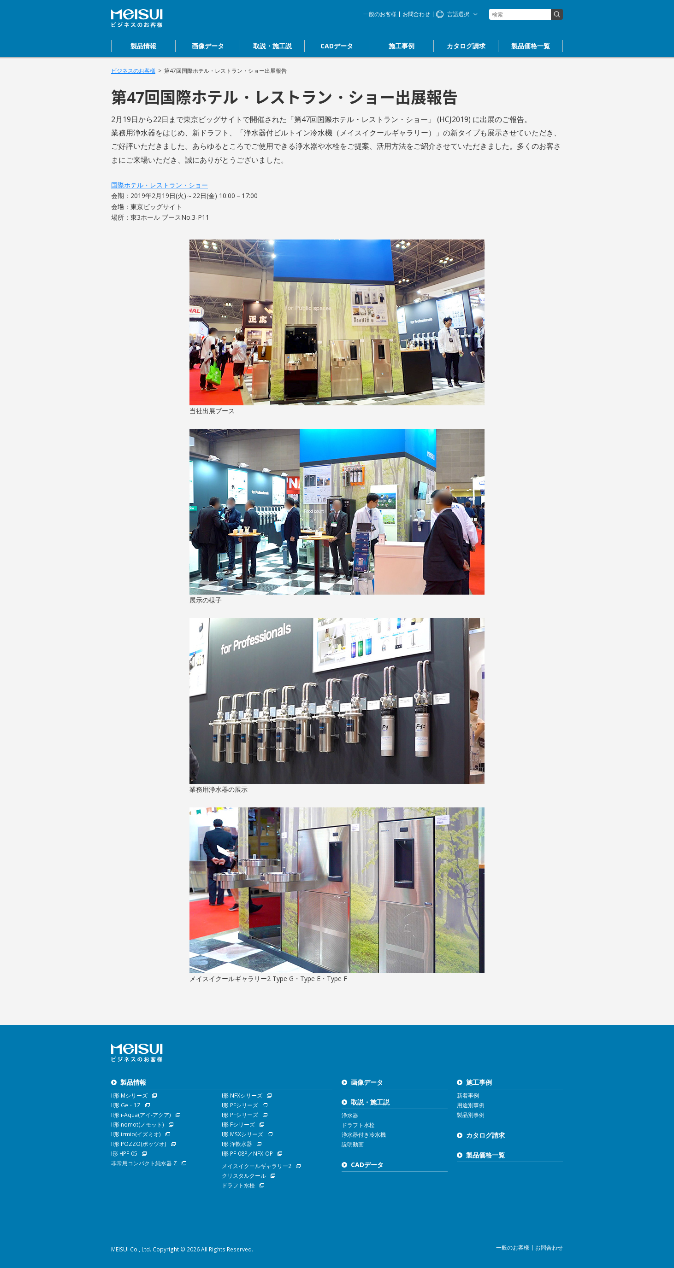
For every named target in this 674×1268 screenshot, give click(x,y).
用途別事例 (471, 1105)
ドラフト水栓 (238, 1185)
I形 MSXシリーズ (242, 1134)
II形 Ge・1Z (126, 1105)
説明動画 (353, 1144)
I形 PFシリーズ (240, 1105)
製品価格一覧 (485, 1155)
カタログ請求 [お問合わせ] (485, 1135)
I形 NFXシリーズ (242, 1095)
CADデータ (367, 1164)
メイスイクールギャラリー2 (256, 1166)
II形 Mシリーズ (129, 1095)
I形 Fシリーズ (238, 1124)
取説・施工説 (370, 1102)
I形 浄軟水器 (237, 1144)
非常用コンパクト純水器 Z (144, 1163)
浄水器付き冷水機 (364, 1135)
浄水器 (350, 1115)
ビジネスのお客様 (133, 71)
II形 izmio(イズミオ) (136, 1134)
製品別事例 (471, 1115)
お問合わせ (416, 14)
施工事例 (479, 1082)
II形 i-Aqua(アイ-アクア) (141, 1115)
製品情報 (133, 1082)
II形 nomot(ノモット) (137, 1124)
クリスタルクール (244, 1176)
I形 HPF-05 (124, 1153)
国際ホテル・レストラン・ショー (159, 185)
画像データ (367, 1082)
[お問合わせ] (466, 46)
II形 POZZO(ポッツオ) (138, 1144)
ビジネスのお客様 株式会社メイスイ (137, 18)
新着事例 (468, 1095)
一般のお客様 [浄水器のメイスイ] (379, 14)
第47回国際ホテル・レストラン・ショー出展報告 (225, 71)
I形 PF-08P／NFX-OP (247, 1153)
